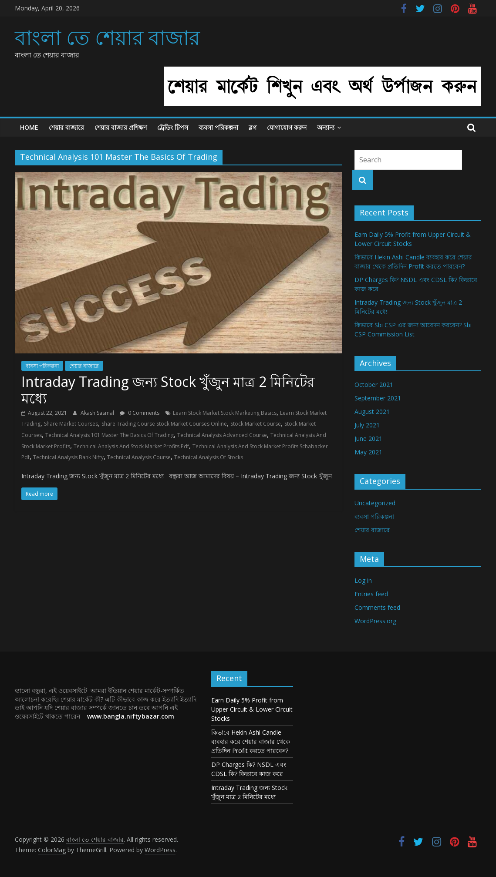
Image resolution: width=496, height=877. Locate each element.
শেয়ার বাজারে (66, 127)
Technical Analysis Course (139, 457)
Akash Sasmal (98, 413)
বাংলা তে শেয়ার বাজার (107, 37)
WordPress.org (375, 621)
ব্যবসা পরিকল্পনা (218, 127)
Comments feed (377, 607)
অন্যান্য (325, 127)
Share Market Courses (71, 423)
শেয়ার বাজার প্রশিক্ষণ (120, 127)
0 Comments (139, 413)
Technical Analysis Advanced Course (222, 435)
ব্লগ (252, 127)
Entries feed (371, 594)
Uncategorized (374, 503)
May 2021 (368, 452)
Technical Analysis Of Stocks (208, 457)
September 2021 (377, 398)
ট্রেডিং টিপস (172, 127)
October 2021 (373, 384)
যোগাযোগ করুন (287, 127)
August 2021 (372, 411)
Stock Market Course (255, 423)
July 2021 (367, 425)
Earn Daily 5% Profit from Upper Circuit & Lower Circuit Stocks (252, 709)
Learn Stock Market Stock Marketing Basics (225, 413)
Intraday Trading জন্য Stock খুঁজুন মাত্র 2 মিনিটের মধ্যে (168, 389)
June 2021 (368, 438)
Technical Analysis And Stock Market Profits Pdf (131, 446)
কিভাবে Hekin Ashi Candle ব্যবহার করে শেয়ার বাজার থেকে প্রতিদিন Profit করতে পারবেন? (250, 741)
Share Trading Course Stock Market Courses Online (164, 423)
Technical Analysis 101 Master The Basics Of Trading (109, 435)
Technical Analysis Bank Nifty (68, 457)
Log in (363, 580)
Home (29, 127)
